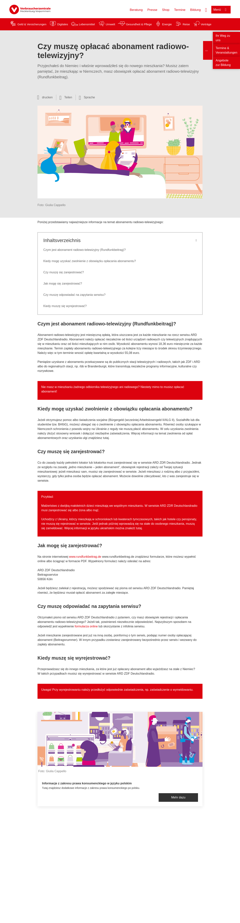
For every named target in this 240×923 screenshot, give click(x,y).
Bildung (195, 10)
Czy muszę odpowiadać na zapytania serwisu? (74, 294)
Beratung (136, 10)
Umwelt (110, 24)
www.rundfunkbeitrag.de (85, 556)
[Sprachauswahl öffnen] (87, 97)
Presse (152, 10)
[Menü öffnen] (221, 9)
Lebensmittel (87, 24)
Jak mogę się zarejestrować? (62, 283)
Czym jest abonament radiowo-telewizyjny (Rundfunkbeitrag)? (85, 249)
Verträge (206, 24)
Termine (179, 10)
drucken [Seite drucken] (47, 97)
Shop (166, 10)
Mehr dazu (178, 797)
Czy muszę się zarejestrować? (63, 272)
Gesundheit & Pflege (139, 24)
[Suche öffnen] (206, 9)
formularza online (86, 626)
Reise (186, 24)
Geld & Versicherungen (31, 24)
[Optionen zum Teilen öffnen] (66, 97)
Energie (167, 24)
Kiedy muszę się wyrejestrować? (65, 306)
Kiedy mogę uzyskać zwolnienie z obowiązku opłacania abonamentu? (89, 261)
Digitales (62, 24)
